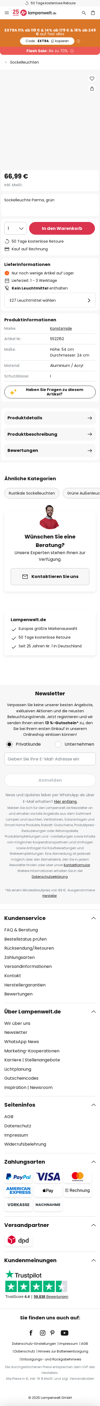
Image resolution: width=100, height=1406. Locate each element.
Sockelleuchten (24, 62)
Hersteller (49, 895)
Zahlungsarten (19, 957)
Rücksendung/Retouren (29, 948)
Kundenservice (25, 918)
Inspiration (15, 1087)
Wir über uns (17, 1023)
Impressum (16, 1135)
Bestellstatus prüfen (25, 939)
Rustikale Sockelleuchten (32, 493)
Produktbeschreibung (32, 434)
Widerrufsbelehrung (25, 1144)
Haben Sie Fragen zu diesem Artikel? (54, 392)
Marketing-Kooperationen (31, 1051)
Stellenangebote (42, 1060)
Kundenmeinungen (30, 1260)
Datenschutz (17, 1126)
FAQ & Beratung (21, 930)
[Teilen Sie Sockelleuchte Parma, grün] (92, 88)
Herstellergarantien (25, 985)
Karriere (12, 1060)
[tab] (50, 956)
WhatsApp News (21, 1042)
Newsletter (15, 1032)
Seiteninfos (19, 1105)
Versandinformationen (28, 966)
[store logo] (38, 12)
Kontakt (12, 976)
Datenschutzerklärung (50, 876)
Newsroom (41, 1087)
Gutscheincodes (21, 1078)
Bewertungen (22, 450)
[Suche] (84, 12)
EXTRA (47, 41)
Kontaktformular (77, 865)
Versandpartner (26, 1225)
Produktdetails (24, 418)
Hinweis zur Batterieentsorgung (63, 1351)
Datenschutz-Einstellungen (34, 1343)
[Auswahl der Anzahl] (15, 228)
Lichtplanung (17, 1069)
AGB (8, 1117)
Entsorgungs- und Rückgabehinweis (51, 1359)
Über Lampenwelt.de (32, 1011)
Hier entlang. (65, 801)
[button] (92, 79)
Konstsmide (61, 328)
